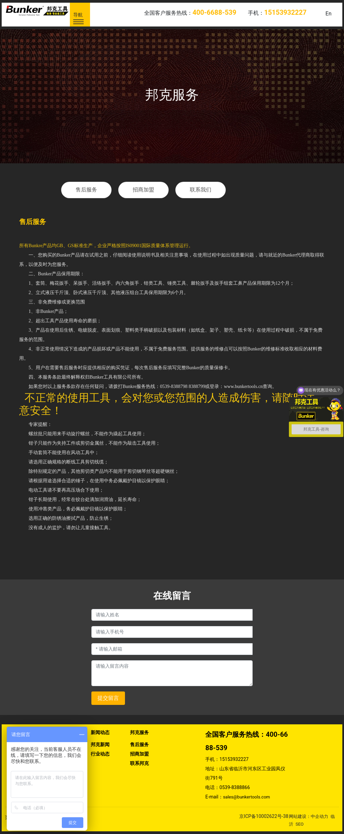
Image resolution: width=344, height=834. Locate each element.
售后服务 (86, 189)
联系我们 (200, 189)
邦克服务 (172, 95)
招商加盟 (143, 189)
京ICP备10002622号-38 (263, 816)
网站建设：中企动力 (308, 816)
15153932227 (234, 759)
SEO (300, 824)
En (329, 13)
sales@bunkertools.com (246, 796)
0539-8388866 (234, 787)
